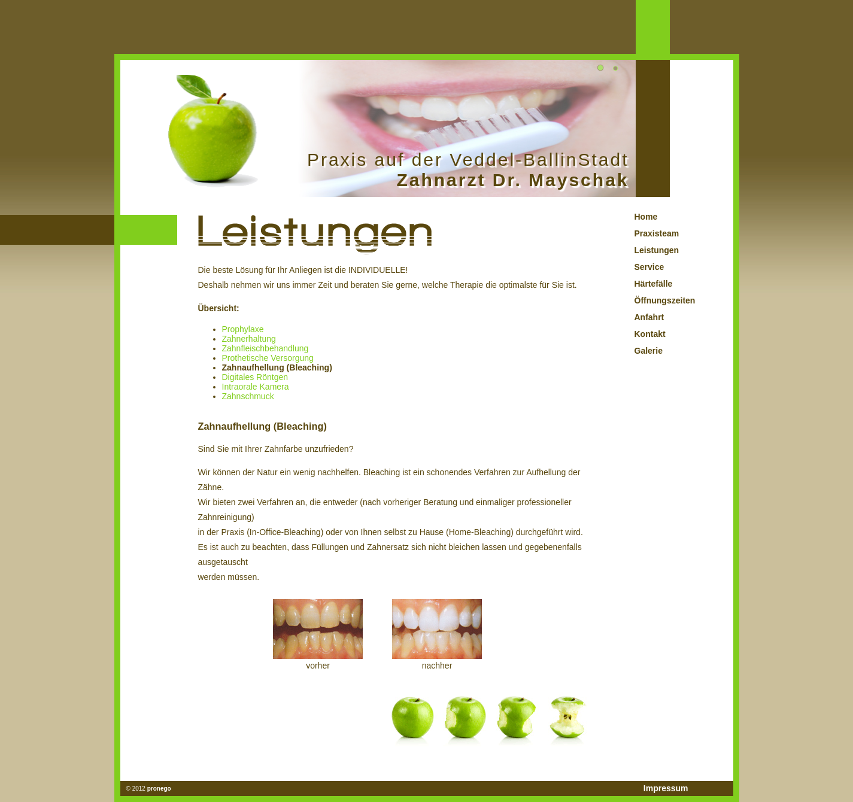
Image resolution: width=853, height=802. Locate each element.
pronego (159, 788)
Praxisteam (657, 233)
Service (649, 267)
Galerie (649, 351)
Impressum (665, 788)
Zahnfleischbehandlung (265, 348)
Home (646, 216)
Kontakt (650, 334)
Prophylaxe (243, 329)
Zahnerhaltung (249, 339)
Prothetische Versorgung (268, 358)
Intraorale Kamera (255, 386)
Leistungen (657, 250)
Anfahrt (649, 317)
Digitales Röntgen (255, 377)
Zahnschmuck (248, 396)
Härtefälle (654, 283)
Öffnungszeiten (665, 300)
